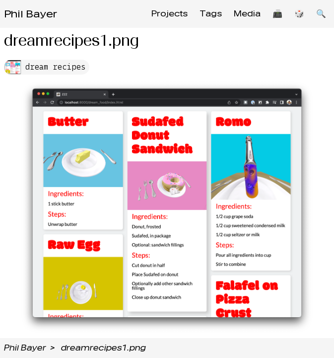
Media (247, 13)
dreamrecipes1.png (103, 348)
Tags (211, 13)
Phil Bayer (30, 14)
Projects (169, 13)
